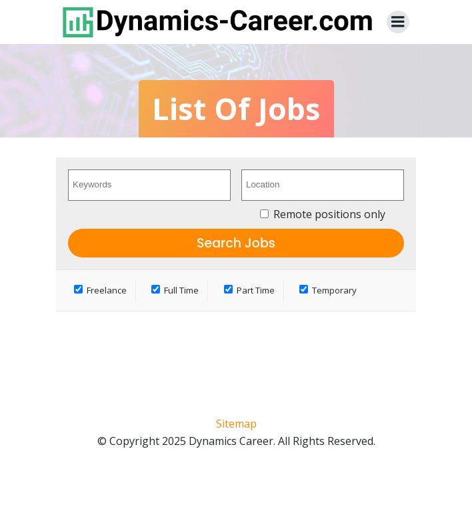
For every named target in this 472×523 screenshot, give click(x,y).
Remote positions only (329, 214)
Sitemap (236, 423)
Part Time (249, 290)
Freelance (100, 290)
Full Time (175, 290)
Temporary (328, 290)
